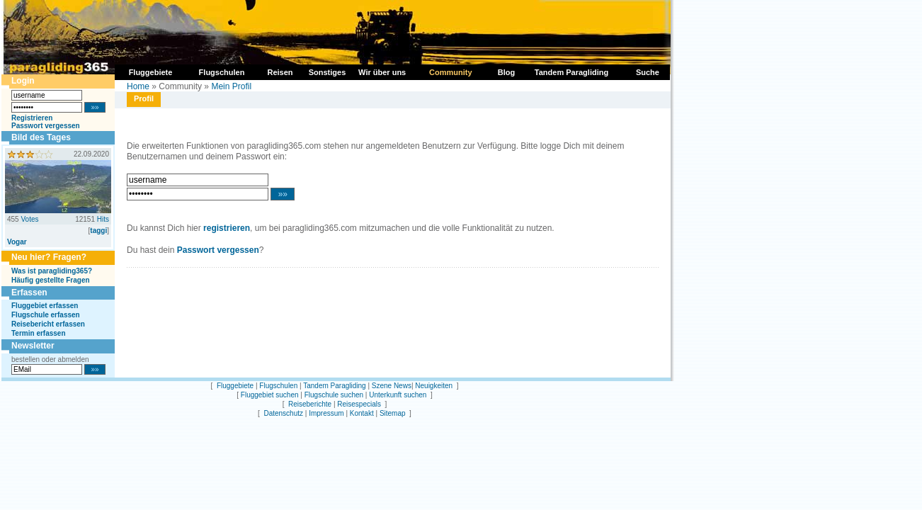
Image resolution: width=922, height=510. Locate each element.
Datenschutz (283, 413)
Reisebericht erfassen (48, 324)
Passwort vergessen (45, 126)
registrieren (226, 228)
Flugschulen (278, 386)
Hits (103, 219)
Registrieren (31, 118)
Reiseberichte (309, 404)
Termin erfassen (38, 333)
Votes (29, 219)
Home (138, 86)
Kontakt (362, 413)
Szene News (391, 386)
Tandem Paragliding (334, 386)
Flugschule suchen (334, 395)
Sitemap (393, 413)
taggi (98, 230)
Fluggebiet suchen (270, 395)
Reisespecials (359, 404)
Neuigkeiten (434, 386)
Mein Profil (231, 86)
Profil (144, 98)
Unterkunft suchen (397, 395)
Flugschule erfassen (45, 315)
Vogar (17, 242)
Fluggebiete (235, 386)
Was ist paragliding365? (51, 271)
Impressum (326, 413)
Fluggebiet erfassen (44, 306)
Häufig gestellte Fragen (50, 280)
